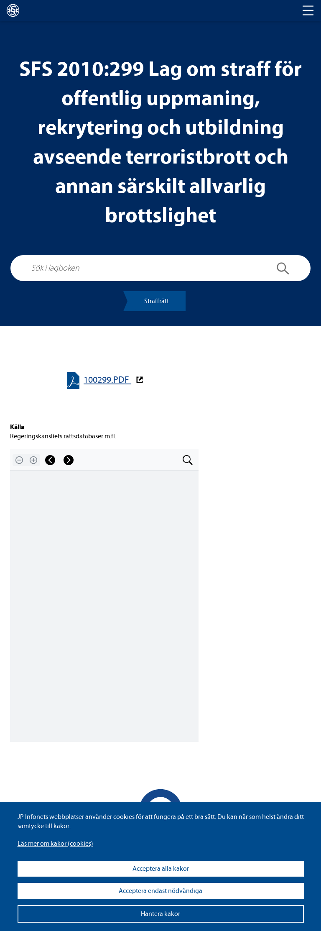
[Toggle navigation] (308, 10)
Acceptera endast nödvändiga (160, 891)
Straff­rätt (156, 301)
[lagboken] (13, 10)
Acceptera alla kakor (160, 868)
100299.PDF (107, 380)
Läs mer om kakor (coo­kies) (55, 843)
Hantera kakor (160, 914)
